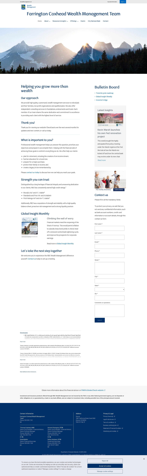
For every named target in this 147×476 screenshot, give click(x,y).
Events (83, 20)
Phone (97, 251)
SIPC (102, 455)
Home (40, 20)
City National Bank (94, 20)
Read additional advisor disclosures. (28, 371)
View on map (80, 422)
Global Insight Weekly (104, 96)
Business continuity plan (110, 425)
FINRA (96, 455)
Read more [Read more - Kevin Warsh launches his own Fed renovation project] (102, 160)
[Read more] (22, 341)
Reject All (105, 461)
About (47, 20)
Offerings (74, 20)
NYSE (90, 455)
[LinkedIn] (23, 437)
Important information (112, 1)
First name (98, 224)
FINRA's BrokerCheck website (92, 390)
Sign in (123, 1)
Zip (96, 294)
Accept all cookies (105, 466)
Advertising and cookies (110, 431)
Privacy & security (108, 416)
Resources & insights (60, 20)
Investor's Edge (102, 100)
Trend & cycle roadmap (104, 93)
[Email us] (21, 422)
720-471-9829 (54, 445)
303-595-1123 (56, 443)
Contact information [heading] (26, 414)
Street (97, 260)
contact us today (32, 172)
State (97, 285)
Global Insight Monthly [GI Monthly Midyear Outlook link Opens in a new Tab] (65, 244)
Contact (105, 20)
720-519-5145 (54, 435)
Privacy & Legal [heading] (108, 414)
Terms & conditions (109, 422)
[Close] (144, 459)
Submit (100, 320)
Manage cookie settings (105, 472)
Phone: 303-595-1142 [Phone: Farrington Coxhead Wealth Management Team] (26, 420)
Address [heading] (78, 414)
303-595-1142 (56, 433)
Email (97, 242)
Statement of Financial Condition (112, 428)
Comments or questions (102, 303)
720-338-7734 (27, 435)
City (96, 276)
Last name (98, 233)
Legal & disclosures (108, 419)
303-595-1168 (28, 443)
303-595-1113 (28, 433)
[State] (109, 289)
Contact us (32, 259)
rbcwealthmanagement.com (26, 1)
